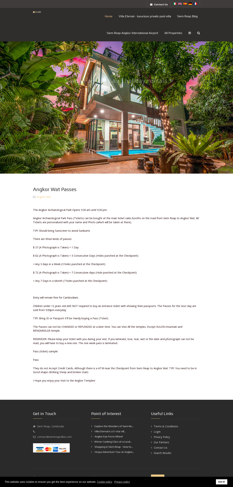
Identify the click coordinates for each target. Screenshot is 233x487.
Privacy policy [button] (122, 481)
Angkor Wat (44, 197)
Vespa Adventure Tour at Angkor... (114, 451)
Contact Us (160, 447)
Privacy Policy (162, 437)
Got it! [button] (221, 482)
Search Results (162, 453)
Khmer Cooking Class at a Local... (113, 441)
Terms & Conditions (166, 426)
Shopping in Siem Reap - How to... (113, 446)
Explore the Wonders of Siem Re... (114, 426)
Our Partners (161, 442)
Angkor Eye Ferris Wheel (108, 436)
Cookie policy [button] (104, 481)
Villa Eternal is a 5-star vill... (110, 431)
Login (157, 431)
